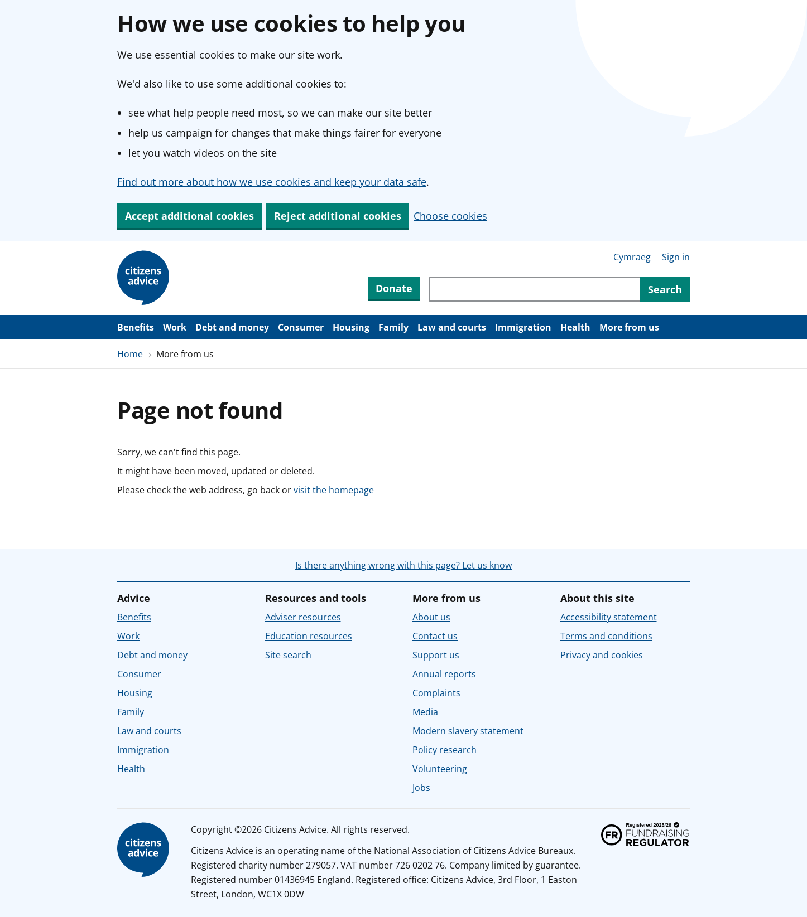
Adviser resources (303, 617)
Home (130, 354)
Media (425, 712)
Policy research (444, 750)
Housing (351, 327)
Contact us (435, 636)
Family (393, 327)
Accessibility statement (608, 617)
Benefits (135, 327)
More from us (629, 327)
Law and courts (451, 327)
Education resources (308, 636)
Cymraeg (632, 257)
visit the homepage (334, 490)
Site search (288, 655)
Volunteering (439, 769)
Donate (394, 288)
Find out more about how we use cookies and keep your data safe (271, 181)
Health (575, 327)
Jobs (421, 788)
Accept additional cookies (189, 215)
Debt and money (232, 327)
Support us (435, 655)
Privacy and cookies (601, 655)
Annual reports (444, 674)
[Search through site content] (534, 289)
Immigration (523, 327)
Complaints (436, 693)
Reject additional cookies (337, 215)
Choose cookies (450, 215)
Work (174, 327)
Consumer (301, 327)
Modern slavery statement (467, 731)
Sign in (676, 257)
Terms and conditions (606, 636)
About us (431, 617)
